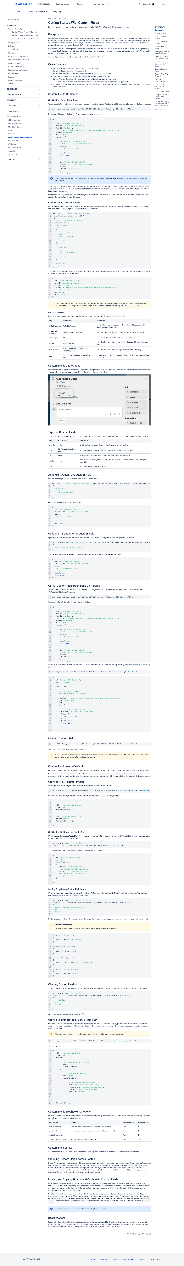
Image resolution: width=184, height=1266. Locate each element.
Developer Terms (128, 1259)
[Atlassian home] (23, 3)
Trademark (141, 1259)
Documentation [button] (64, 4)
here (127, 27)
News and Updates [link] (101, 4)
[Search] (153, 4)
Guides (30, 11)
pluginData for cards (88, 43)
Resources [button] (83, 4)
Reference (42, 11)
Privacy (115, 1259)
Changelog (56, 11)
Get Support (144, 4)
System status (105, 1259)
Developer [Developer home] (44, 4)
